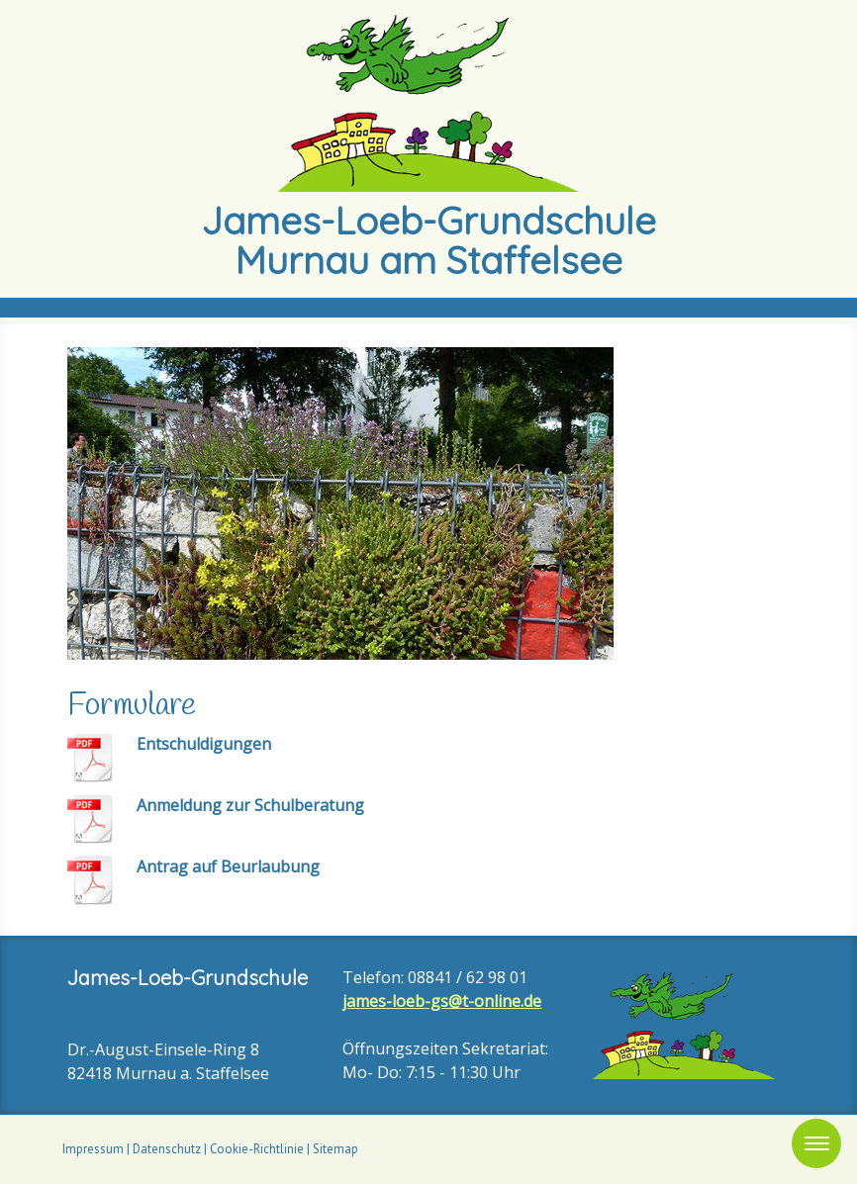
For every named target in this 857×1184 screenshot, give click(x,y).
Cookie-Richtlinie (257, 1148)
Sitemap (335, 1148)
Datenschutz (167, 1148)
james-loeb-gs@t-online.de (441, 1001)
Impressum (93, 1148)
